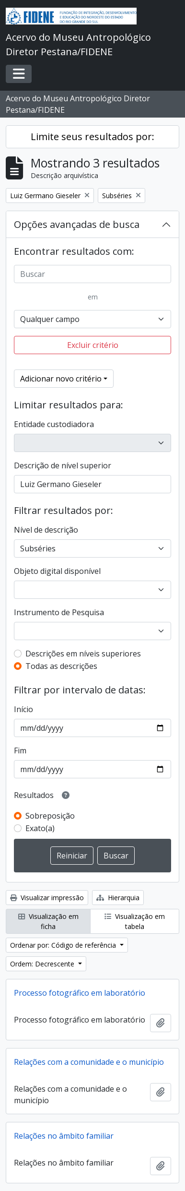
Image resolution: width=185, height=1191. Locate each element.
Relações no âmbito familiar (64, 1136)
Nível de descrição (46, 529)
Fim (20, 750)
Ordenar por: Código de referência (64, 945)
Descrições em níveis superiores (83, 653)
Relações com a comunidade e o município (89, 1062)
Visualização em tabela (134, 921)
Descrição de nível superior (62, 465)
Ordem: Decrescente (43, 963)
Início (23, 709)
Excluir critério (92, 345)
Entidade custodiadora (54, 424)
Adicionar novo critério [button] (61, 378)
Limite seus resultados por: (92, 136)
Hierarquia (117, 897)
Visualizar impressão (47, 897)
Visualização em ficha (48, 921)
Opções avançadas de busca (76, 224)
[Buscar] (92, 274)
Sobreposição (50, 815)
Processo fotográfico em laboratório (79, 993)
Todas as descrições (61, 666)
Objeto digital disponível (57, 571)
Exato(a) (40, 828)
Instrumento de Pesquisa (59, 612)
